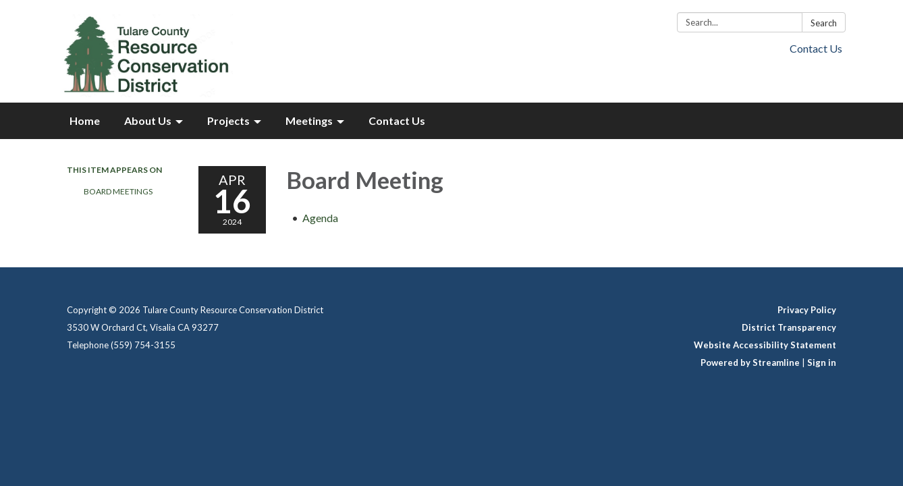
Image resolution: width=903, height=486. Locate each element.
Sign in (821, 362)
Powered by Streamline (750, 362)
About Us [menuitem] (147, 120)
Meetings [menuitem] (309, 120)
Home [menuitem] (85, 120)
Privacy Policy (806, 309)
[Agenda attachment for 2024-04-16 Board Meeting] (320, 217)
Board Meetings (118, 191)
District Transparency (789, 327)
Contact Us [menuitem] (396, 120)
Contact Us (816, 48)
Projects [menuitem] (228, 120)
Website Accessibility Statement (765, 345)
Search (824, 23)
